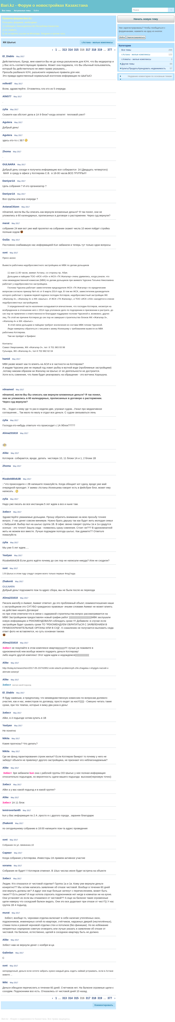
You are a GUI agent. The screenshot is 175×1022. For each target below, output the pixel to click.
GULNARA (9, 164)
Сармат (7, 852)
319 (100, 49)
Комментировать (104, 1005)
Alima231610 (10, 433)
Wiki (5, 982)
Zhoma (7, 151)
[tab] (146, 54)
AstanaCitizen (11, 206)
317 (88, 49)
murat (6, 912)
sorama (7, 865)
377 (109, 49)
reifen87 (7, 83)
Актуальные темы (22, 11)
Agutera (7, 122)
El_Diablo (8, 56)
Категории (125, 45)
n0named (8, 389)
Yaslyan (7, 555)
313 (64, 49)
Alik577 (7, 96)
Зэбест (7, 511)
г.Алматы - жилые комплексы (136, 59)
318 (94, 49)
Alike (6, 452)
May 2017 (20, 56)
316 (82, 49)
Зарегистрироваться (136, 37)
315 (76, 49)
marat (6, 223)
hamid (6, 358)
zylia (5, 109)
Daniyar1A (9, 180)
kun (31, 772)
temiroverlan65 (12, 810)
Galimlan (8, 952)
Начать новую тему (146, 19)
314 (70, 49)
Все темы (6, 11)
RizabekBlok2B (12, 478)
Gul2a (6, 239)
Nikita (6, 738)
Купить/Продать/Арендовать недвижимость (143, 68)
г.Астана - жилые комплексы (97, 42)
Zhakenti (8, 581)
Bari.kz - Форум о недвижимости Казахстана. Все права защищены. (36, 1019)
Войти (36, 11)
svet (5, 252)
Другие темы (128, 64)
